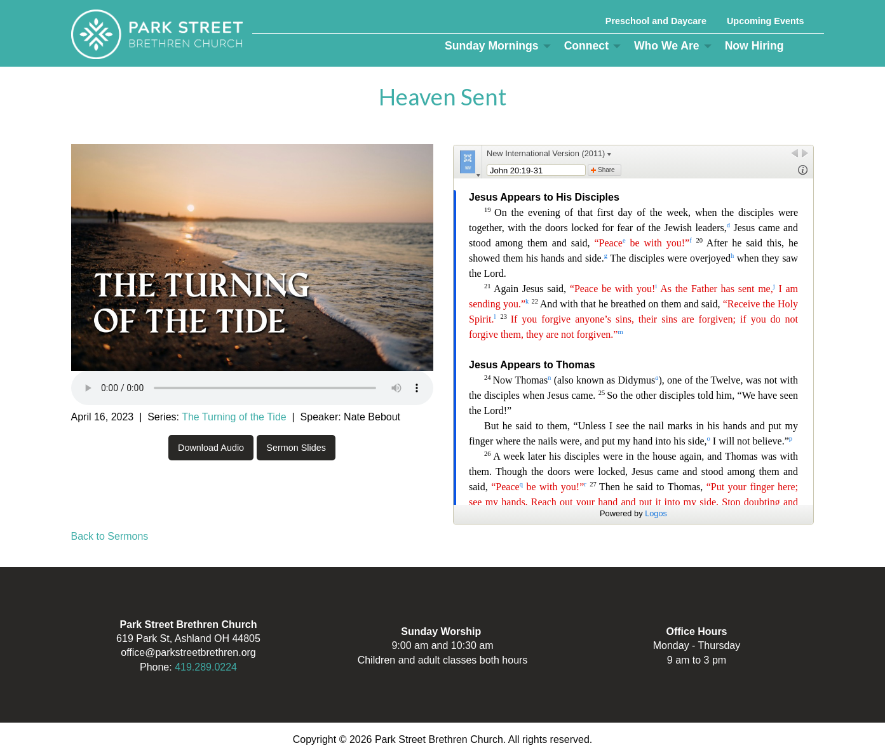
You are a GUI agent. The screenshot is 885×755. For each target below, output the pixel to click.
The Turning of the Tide (234, 416)
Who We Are (666, 45)
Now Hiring (754, 45)
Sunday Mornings (492, 45)
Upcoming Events (765, 21)
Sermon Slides (296, 448)
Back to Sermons (110, 536)
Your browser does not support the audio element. (252, 388)
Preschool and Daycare (655, 21)
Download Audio (211, 448)
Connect (586, 45)
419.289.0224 (206, 667)
